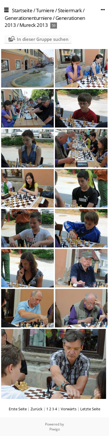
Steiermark (70, 10)
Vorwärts (68, 408)
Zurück (36, 408)
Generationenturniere (28, 18)
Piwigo (54, 429)
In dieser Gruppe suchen (43, 39)
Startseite (22, 10)
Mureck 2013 (33, 25)
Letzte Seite (90, 408)
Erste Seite (18, 408)
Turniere (45, 10)
